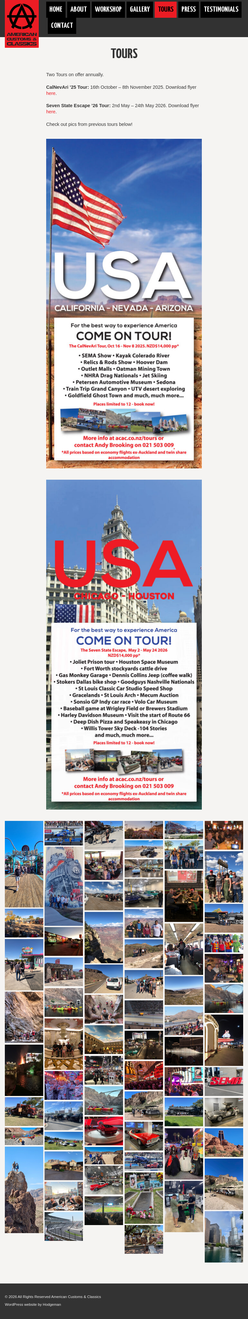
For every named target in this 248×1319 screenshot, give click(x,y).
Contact (62, 26)
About (78, 10)
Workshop (108, 10)
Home (56, 10)
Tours (166, 10)
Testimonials (221, 10)
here (51, 93)
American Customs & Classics (76, 1297)
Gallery (140, 10)
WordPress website (21, 1304)
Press (188, 10)
